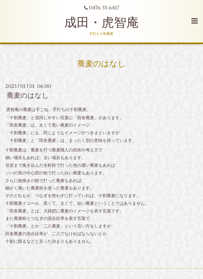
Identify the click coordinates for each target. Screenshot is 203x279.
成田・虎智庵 (101, 23)
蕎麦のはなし (28, 95)
